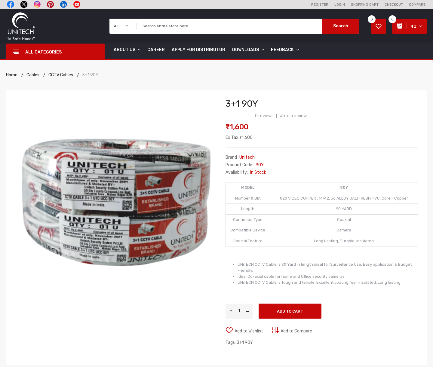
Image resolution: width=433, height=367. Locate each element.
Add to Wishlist (249, 331)
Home (11, 75)
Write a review (293, 115)
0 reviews (264, 115)
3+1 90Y (90, 75)
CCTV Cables (60, 75)
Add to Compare (296, 331)
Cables (32, 75)
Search (340, 26)
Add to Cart (290, 311)
